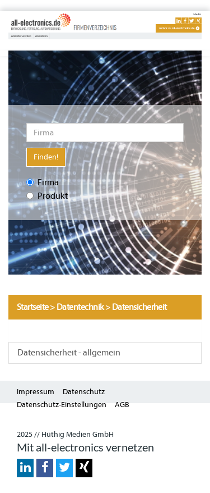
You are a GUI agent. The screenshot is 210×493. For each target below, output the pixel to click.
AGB (122, 404)
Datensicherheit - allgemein (68, 353)
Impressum (35, 391)
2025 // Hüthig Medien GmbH (65, 434)
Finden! (46, 157)
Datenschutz (84, 391)
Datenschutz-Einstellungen (61, 404)
